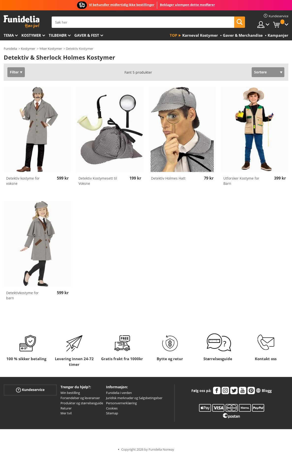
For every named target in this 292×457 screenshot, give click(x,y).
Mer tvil (66, 413)
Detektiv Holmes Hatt (168, 178)
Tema (9, 35)
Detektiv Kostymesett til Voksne (97, 181)
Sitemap (112, 413)
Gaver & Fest (86, 35)
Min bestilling (70, 392)
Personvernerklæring (121, 403)
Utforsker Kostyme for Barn (241, 181)
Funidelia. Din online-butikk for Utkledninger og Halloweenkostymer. (21, 21)
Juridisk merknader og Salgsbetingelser (134, 398)
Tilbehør (58, 35)
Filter (14, 72)
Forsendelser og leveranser (80, 398)
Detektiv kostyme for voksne (23, 181)
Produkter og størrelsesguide (82, 403)
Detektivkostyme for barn (22, 295)
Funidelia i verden (119, 392)
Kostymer (31, 35)
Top (173, 35)
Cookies (112, 408)
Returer (66, 408)
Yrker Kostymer (50, 48)
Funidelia (10, 48)
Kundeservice (30, 389)
